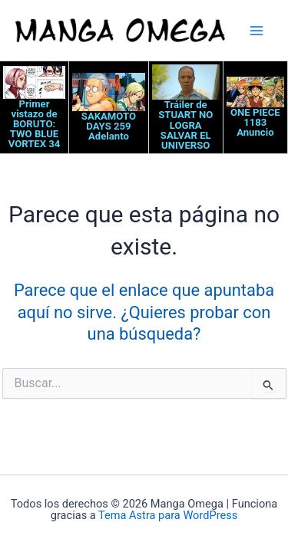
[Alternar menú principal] (256, 31)
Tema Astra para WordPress (167, 515)
